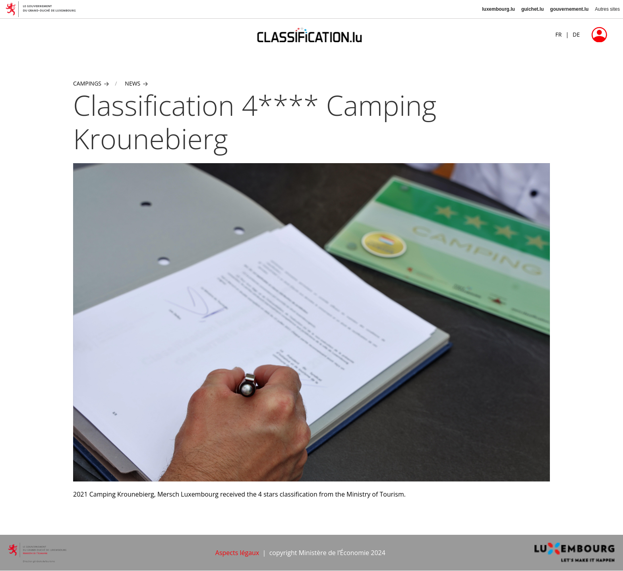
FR (558, 34)
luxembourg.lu (498, 9)
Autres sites (607, 9)
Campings (90, 83)
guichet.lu (532, 9)
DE (576, 34)
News (136, 83)
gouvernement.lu (569, 9)
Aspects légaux (237, 552)
